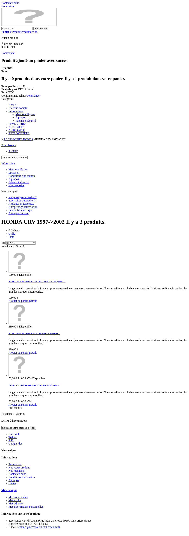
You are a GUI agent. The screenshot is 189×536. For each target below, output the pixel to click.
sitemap (12, 483)
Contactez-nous (10, 2)
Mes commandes (18, 497)
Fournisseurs (8, 145)
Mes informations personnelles (25, 506)
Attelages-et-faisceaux (21, 203)
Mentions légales (25, 114)
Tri (3, 242)
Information (8, 163)
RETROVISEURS (18, 133)
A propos (21, 117)
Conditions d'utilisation (21, 175)
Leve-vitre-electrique (20, 210)
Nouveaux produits (19, 467)
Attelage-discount (18, 213)
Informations (15, 111)
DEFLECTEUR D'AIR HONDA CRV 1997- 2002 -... (34, 385)
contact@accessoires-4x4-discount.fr (39, 526)
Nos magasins (16, 185)
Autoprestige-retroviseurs (22, 206)
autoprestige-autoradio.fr (22, 197)
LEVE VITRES (17, 123)
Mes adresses (15, 503)
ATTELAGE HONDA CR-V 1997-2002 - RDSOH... (34, 333)
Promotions (15, 464)
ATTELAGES (16, 126)
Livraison (13, 172)
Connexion (7, 6)
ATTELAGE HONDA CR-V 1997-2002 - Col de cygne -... (37, 281)
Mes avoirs (14, 500)
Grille (11, 233)
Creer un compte (17, 107)
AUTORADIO (16, 130)
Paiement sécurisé (26, 120)
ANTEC (13, 151)
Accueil (12, 104)
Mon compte (9, 490)
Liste (11, 236)
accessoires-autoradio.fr (21, 200)
